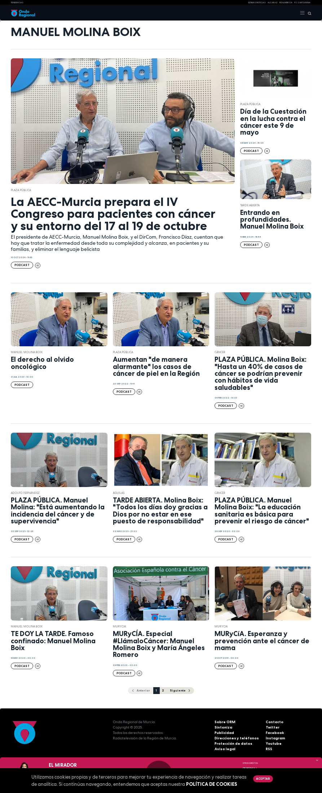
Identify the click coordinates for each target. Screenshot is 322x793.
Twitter (272, 727)
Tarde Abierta (250, 205)
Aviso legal (225, 749)
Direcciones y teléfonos (237, 738)
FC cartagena (302, 2)
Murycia (119, 626)
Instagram (275, 738)
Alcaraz (273, 2)
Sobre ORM (225, 722)
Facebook (275, 732)
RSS (269, 749)
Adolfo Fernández (25, 493)
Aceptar (263, 778)
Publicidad (224, 732)
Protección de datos (233, 743)
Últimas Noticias (257, 2)
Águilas (118, 493)
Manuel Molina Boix (27, 352)
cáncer (220, 352)
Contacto (274, 722)
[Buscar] (308, 13)
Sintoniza (223, 727)
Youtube (274, 743)
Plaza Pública (21, 190)
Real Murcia (285, 2)
